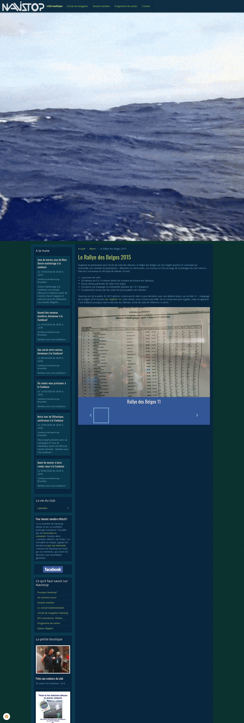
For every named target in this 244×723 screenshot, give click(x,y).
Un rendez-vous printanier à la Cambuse (52, 385)
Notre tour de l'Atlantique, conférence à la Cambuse (51, 418)
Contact (146, 6)
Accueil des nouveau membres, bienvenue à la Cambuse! (50, 316)
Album (92, 248)
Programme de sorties (126, 6)
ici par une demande (55, 545)
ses (107, 299)
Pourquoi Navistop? (47, 592)
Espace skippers (45, 628)
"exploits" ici (115, 299)
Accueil (81, 248)
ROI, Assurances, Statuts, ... (51, 618)
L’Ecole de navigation (77, 6)
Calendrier (42, 508)
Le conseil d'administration (50, 607)
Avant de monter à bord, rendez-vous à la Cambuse (51, 464)
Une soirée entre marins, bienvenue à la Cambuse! (50, 351)
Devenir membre (101, 6)
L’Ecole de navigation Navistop (52, 612)
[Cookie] (6, 716)
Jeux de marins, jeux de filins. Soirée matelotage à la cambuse (52, 263)
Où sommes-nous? (46, 597)
